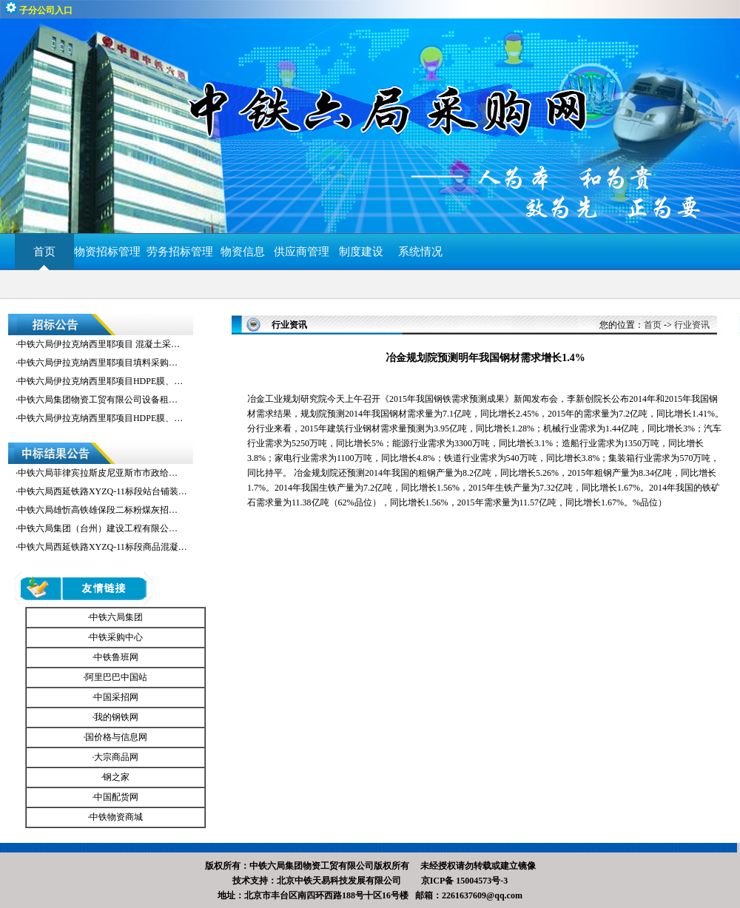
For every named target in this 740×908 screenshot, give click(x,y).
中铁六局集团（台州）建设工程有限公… (98, 528)
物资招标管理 (110, 252)
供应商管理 (301, 252)
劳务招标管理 (180, 252)
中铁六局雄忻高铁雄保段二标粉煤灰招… (98, 510)
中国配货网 (116, 797)
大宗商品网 (116, 757)
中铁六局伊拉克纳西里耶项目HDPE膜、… (100, 381)
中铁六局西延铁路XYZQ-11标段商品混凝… (102, 547)
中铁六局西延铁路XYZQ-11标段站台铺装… (102, 491)
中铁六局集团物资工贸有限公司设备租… (98, 399)
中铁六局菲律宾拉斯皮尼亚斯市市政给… (98, 473)
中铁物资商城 (116, 817)
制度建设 (361, 252)
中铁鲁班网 (116, 657)
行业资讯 (692, 325)
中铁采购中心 (116, 637)
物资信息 (243, 252)
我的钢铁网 (116, 717)
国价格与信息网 (116, 737)
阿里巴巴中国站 (116, 677)
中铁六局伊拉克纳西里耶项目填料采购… (98, 362)
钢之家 (116, 777)
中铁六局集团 (116, 617)
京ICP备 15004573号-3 (464, 880)
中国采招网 (116, 697)
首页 (44, 252)
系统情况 (420, 252)
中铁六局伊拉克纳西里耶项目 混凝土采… (99, 344)
